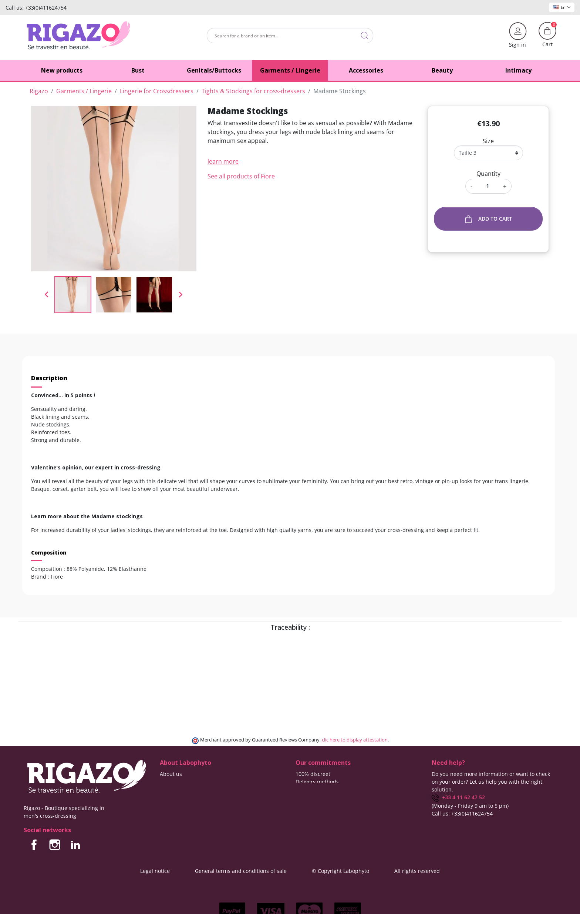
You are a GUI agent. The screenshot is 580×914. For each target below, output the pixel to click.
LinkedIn (75, 844)
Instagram (54, 844)
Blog (165, 789)
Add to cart (488, 219)
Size (488, 141)
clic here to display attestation (355, 740)
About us (171, 773)
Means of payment (319, 797)
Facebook (34, 844)
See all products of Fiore (241, 176)
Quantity (488, 174)
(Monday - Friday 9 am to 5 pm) (470, 805)
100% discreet (313, 773)
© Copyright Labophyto (340, 870)
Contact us (173, 781)
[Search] (290, 35)
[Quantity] (488, 185)
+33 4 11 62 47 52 (458, 797)
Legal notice (155, 870)
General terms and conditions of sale (241, 870)
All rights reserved (417, 870)
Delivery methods (317, 781)
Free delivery (311, 789)
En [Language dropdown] (561, 7)
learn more (223, 161)
